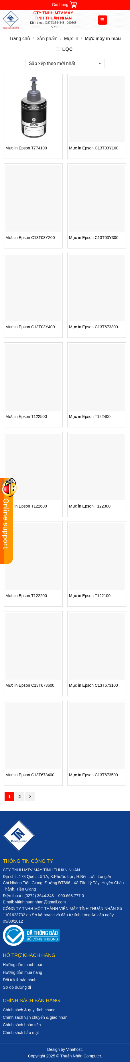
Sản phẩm (47, 38)
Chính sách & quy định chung (29, 1010)
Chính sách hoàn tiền (22, 1024)
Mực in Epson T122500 (26, 416)
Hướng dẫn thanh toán (23, 964)
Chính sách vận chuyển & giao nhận (35, 1017)
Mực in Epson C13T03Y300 (93, 237)
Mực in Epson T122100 (90, 595)
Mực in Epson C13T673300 (93, 327)
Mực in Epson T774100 (26, 148)
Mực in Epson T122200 (26, 595)
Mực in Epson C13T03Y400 (30, 327)
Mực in (71, 38)
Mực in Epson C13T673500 (93, 775)
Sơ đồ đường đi (17, 987)
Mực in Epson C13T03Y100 (93, 148)
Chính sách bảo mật (21, 1032)
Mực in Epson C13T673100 (93, 685)
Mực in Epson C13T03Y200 (30, 237)
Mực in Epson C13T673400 (29, 775)
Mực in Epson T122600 (26, 506)
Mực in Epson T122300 (90, 506)
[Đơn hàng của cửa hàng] (65, 63)
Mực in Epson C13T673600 (29, 685)
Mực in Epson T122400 (90, 416)
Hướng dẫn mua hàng (22, 972)
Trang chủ (19, 38)
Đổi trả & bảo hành (19, 980)
